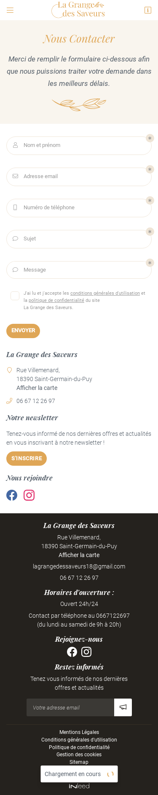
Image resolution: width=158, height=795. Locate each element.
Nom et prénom (35, 145)
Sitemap (79, 762)
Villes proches (79, 770)
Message (28, 270)
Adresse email (34, 177)
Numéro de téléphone (43, 208)
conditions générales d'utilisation (105, 293)
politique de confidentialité (56, 300)
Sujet (23, 239)
